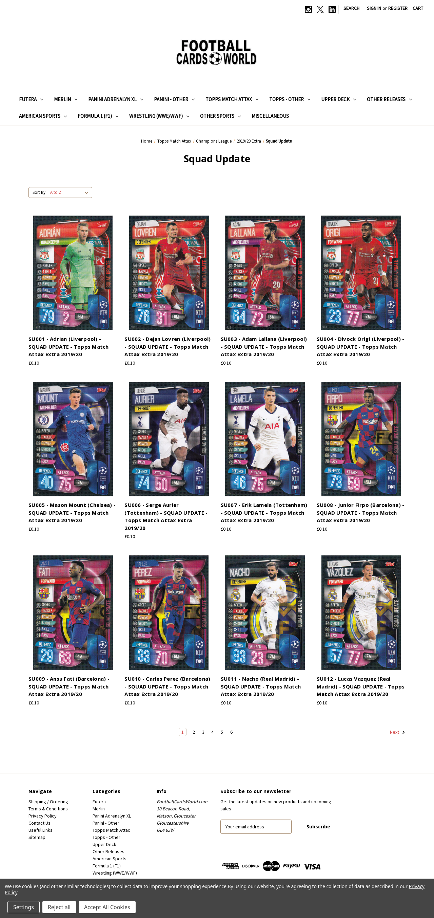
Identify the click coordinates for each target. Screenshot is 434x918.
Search (351, 8)
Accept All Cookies (107, 907)
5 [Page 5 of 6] (222, 732)
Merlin (65, 99)
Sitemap (36, 837)
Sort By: (39, 192)
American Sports (43, 116)
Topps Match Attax (231, 99)
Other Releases (389, 99)
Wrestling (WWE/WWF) (159, 116)
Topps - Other (289, 99)
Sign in (374, 8)
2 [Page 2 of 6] (194, 732)
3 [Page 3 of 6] (203, 732)
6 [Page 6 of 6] (231, 732)
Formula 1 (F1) (98, 116)
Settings (23, 907)
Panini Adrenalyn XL (115, 99)
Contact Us (39, 823)
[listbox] (70, 192)
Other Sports (220, 116)
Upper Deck (338, 99)
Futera (31, 99)
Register (398, 8)
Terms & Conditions (48, 809)
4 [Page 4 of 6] (212, 732)
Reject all (59, 907)
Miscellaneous (270, 116)
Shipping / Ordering (48, 801)
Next (397, 732)
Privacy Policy (42, 816)
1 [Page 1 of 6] (182, 732)
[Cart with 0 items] (418, 8)
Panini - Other (174, 99)
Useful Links (40, 830)
